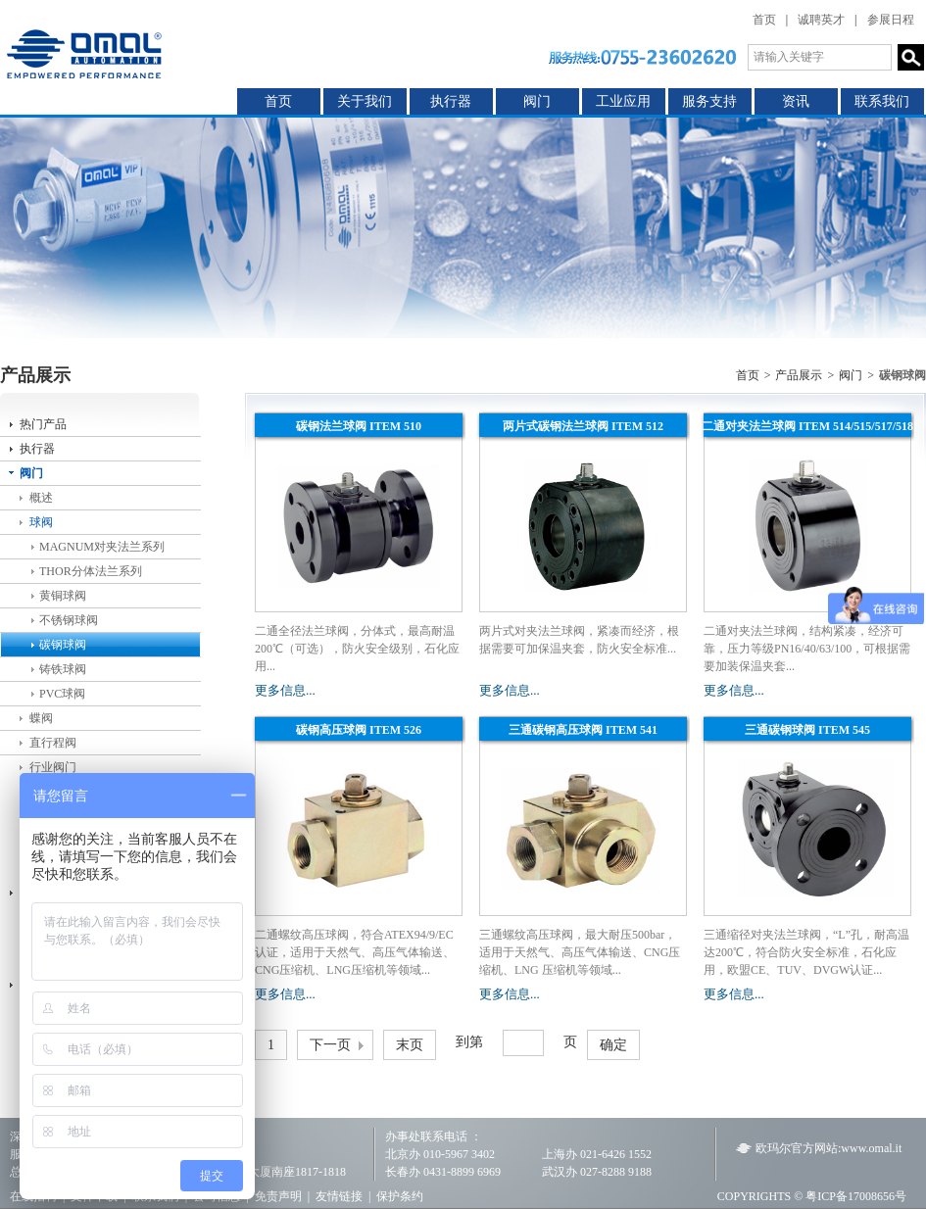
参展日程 (890, 19)
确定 (613, 1045)
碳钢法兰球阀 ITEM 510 (358, 426)
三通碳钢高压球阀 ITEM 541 (583, 730)
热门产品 (43, 424)
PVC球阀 (62, 694)
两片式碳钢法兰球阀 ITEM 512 (583, 426)
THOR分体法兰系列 (90, 571)
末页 (409, 1045)
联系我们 (881, 101)
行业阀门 (52, 767)
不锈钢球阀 (68, 620)
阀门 (537, 101)
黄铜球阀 (62, 596)
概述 (41, 498)
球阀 (41, 522)
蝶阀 (41, 718)
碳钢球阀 (62, 645)
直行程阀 (52, 743)
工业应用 (623, 101)
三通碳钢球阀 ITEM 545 (807, 730)
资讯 (795, 101)
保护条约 (399, 1196)
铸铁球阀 (62, 669)
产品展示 (798, 375)
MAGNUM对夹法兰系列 (102, 547)
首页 (764, 19)
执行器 (450, 101)
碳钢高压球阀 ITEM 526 (358, 730)
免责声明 (278, 1196)
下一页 (330, 1045)
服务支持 (709, 101)
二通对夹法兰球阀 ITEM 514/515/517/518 (807, 426)
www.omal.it (871, 1148)
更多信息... (285, 690)
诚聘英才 (821, 19)
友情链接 (339, 1196)
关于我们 (364, 101)
